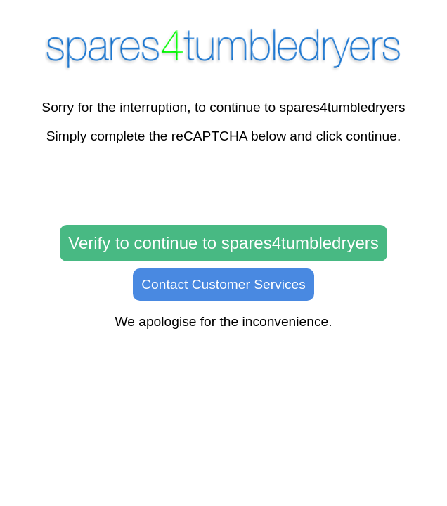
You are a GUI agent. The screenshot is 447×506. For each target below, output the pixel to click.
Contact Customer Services (223, 284)
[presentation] (223, 184)
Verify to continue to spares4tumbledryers (223, 242)
